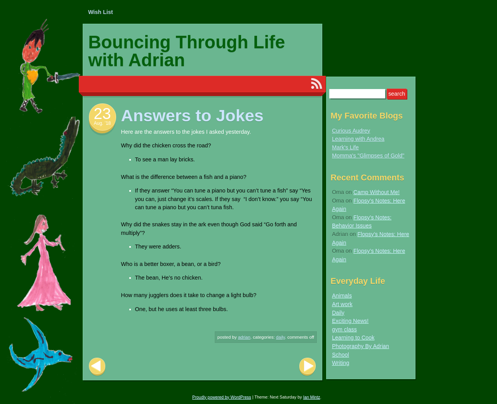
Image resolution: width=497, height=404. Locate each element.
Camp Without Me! (376, 192)
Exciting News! (350, 321)
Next (307, 366)
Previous (97, 366)
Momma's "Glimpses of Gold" (368, 155)
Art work (342, 304)
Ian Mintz (311, 397)
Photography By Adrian (360, 346)
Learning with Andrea (358, 139)
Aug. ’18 (102, 123)
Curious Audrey (351, 131)
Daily (280, 337)
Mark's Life (345, 147)
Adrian (244, 337)
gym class (344, 329)
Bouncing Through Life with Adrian (186, 51)
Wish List (100, 12)
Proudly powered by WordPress (221, 397)
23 (102, 113)
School (340, 355)
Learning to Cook (353, 337)
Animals (342, 295)
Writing (340, 363)
